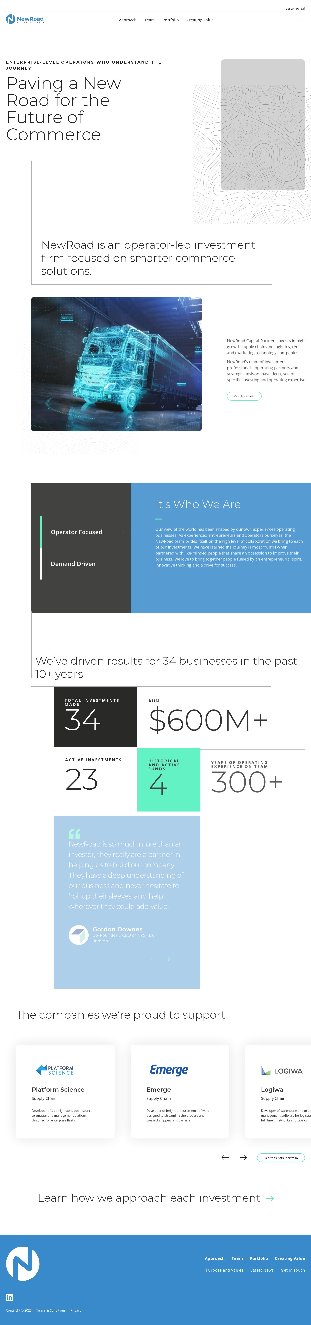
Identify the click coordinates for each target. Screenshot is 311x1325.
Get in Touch (293, 1270)
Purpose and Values (225, 1270)
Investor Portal (294, 8)
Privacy (76, 1310)
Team (150, 19)
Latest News (262, 1270)
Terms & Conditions (51, 1310)
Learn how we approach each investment (163, 1198)
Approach (128, 19)
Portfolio (171, 19)
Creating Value (200, 19)
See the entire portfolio (281, 1158)
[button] (225, 1158)
